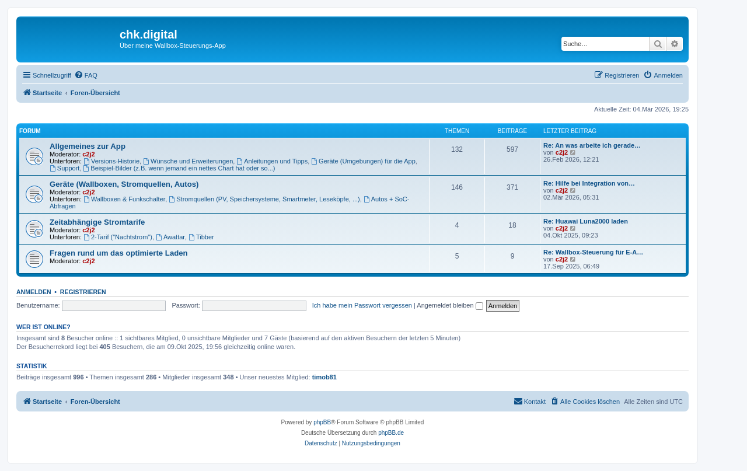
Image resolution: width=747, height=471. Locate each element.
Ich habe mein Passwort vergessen (362, 305)
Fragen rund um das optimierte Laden (119, 253)
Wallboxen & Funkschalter (124, 199)
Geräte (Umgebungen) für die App (363, 161)
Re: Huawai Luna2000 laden (585, 221)
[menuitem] (85, 75)
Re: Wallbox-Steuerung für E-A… (593, 252)
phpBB (322, 422)
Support (64, 168)
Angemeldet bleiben (450, 305)
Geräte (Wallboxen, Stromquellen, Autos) (124, 184)
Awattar (170, 236)
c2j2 (88, 154)
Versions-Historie (111, 161)
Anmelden (33, 291)
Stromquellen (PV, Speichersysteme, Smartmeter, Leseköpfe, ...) (264, 199)
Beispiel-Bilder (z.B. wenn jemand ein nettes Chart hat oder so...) (179, 168)
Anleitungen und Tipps (272, 161)
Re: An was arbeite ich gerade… (592, 145)
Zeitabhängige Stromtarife (97, 222)
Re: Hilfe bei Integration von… (589, 183)
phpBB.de (391, 433)
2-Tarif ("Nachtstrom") (117, 236)
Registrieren (83, 291)
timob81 (324, 377)
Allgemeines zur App (87, 146)
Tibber (201, 236)
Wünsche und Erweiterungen (188, 161)
